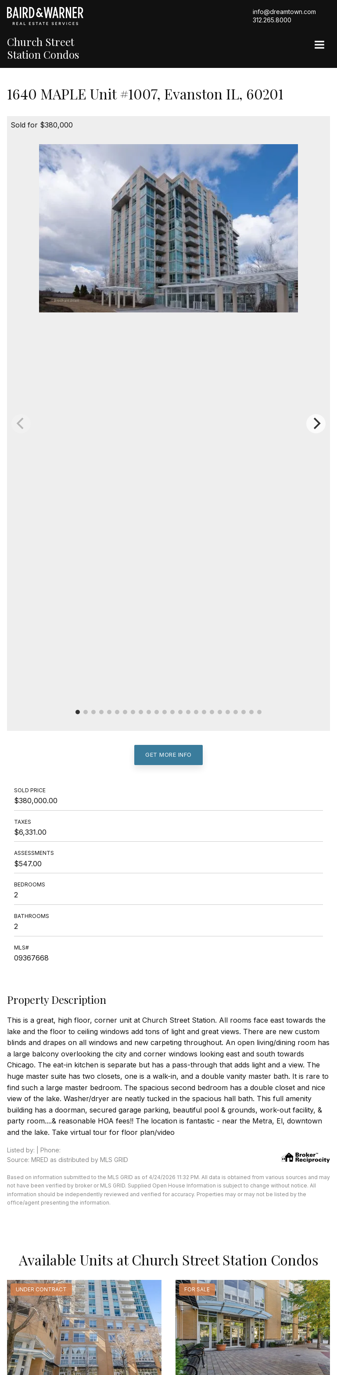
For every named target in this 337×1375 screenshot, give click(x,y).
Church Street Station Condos (43, 48)
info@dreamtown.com (284, 11)
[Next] (316, 423)
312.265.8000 (272, 20)
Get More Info (168, 754)
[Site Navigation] (319, 45)
